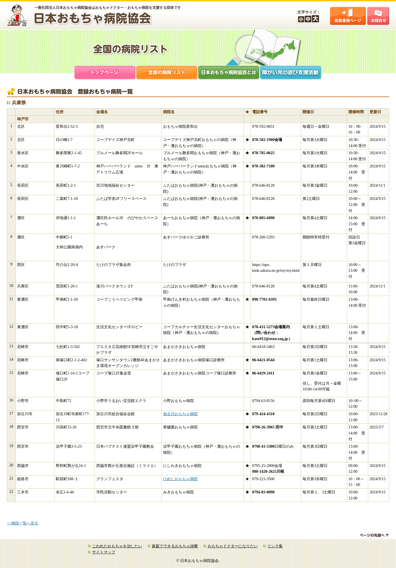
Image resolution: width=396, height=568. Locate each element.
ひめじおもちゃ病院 (180, 479)
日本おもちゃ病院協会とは (229, 73)
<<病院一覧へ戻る (22, 523)
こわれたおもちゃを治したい (117, 546)
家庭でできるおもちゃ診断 (175, 546)
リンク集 (275, 546)
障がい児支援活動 (291, 73)
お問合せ (378, 16)
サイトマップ (103, 552)
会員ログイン (348, 16)
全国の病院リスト (167, 73)
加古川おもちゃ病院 (180, 414)
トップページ (105, 73)
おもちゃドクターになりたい (233, 546)
